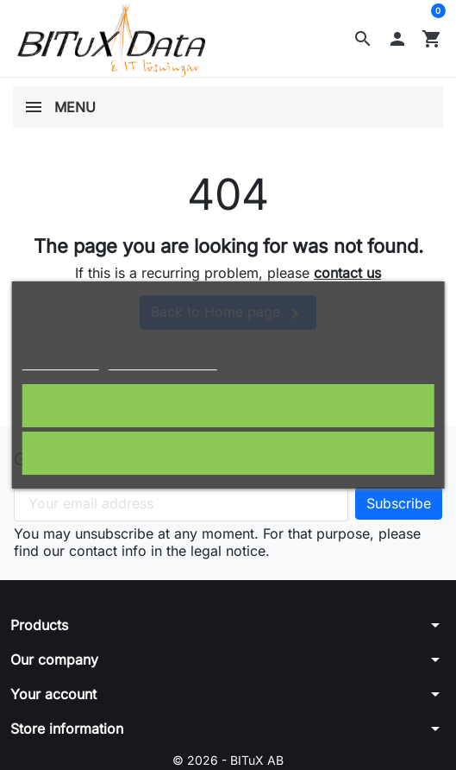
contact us (347, 272)
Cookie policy (60, 362)
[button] (363, 39)
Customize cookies (163, 362)
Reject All (228, 452)
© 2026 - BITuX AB (228, 760)
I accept (228, 405)
